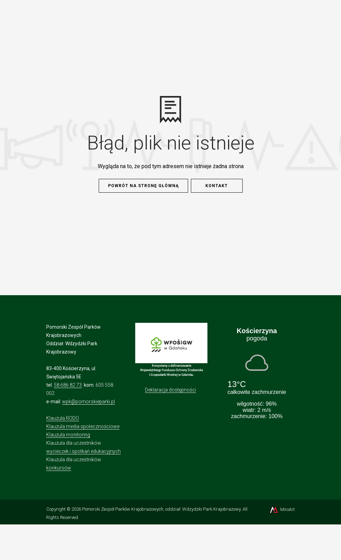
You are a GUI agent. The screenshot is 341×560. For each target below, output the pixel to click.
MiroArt (282, 509)
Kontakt (216, 185)
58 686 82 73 (68, 385)
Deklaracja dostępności (170, 390)
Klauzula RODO (62, 418)
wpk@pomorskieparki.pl (88, 401)
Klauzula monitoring (68, 434)
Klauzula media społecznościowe (82, 426)
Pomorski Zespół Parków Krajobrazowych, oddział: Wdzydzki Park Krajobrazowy (161, 509)
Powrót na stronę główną (143, 185)
